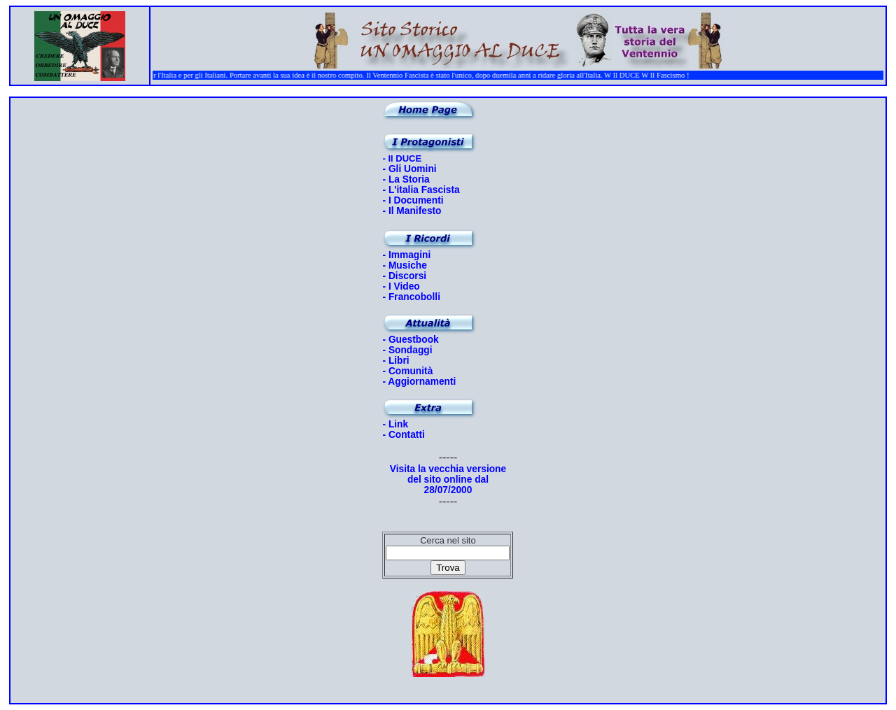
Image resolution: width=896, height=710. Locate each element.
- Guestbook (410, 339)
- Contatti (403, 434)
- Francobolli (411, 297)
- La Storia (405, 179)
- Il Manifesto (411, 211)
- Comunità (407, 371)
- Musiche (404, 265)
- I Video (400, 286)
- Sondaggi (407, 350)
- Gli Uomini (409, 169)
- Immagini (406, 255)
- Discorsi (404, 276)
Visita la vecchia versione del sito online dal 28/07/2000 (448, 479)
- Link (395, 424)
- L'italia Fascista (420, 190)
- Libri (395, 360)
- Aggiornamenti (419, 381)
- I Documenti (412, 200)
